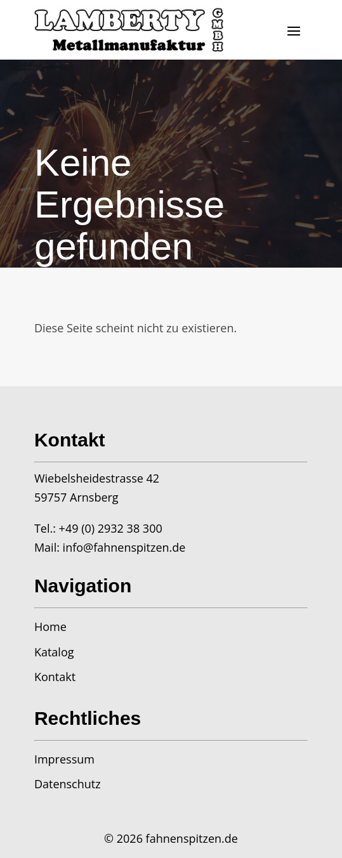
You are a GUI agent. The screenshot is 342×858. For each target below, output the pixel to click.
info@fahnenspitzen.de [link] (124, 547)
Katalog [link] (54, 652)
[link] (129, 29)
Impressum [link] (64, 759)
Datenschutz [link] (67, 783)
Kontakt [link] (55, 676)
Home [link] (50, 626)
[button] (294, 30)
